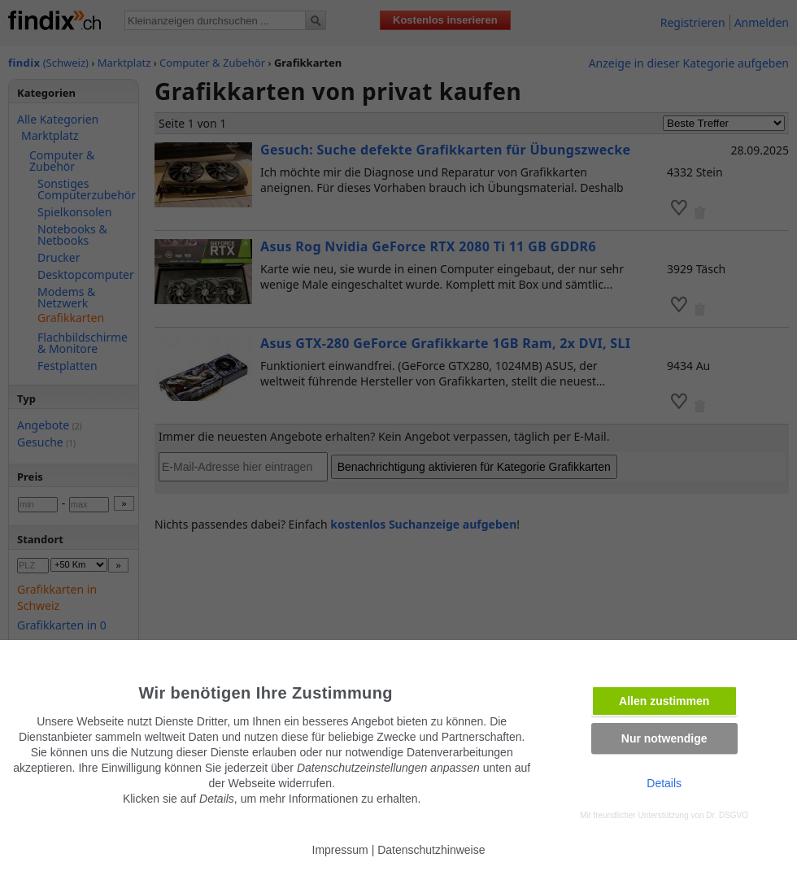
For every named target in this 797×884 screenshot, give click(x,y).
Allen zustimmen (664, 701)
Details (664, 783)
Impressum (340, 849)
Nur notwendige (664, 738)
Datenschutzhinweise (431, 849)
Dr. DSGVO (727, 815)
